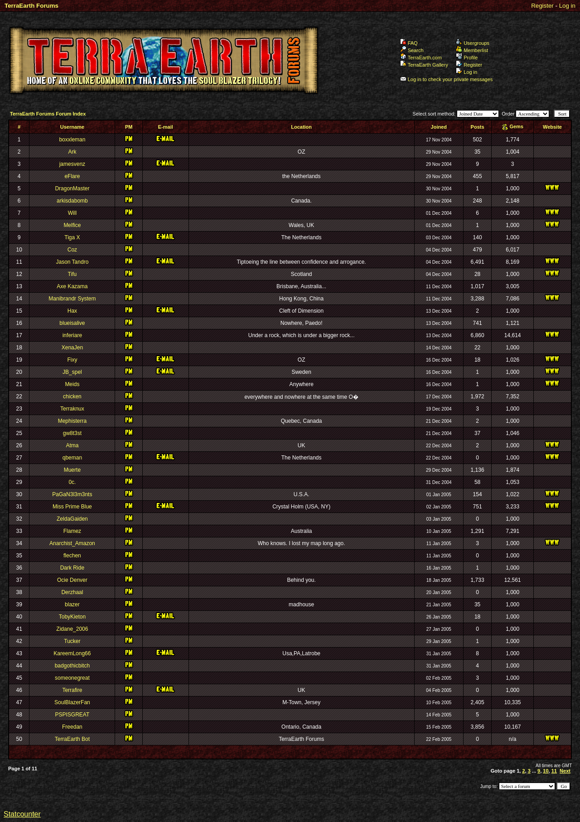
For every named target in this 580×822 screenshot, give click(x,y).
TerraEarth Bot (72, 739)
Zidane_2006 (72, 629)
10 (545, 771)
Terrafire (72, 690)
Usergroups (472, 43)
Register (542, 5)
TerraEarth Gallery (424, 65)
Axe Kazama (72, 286)
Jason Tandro (72, 262)
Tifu (72, 274)
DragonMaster (72, 188)
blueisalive (72, 323)
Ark (72, 152)
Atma (72, 445)
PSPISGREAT (72, 714)
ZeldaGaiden (72, 519)
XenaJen (72, 347)
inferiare (72, 335)
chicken (72, 396)
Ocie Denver (72, 580)
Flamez (72, 531)
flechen (72, 555)
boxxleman (72, 139)
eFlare (72, 176)
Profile (467, 57)
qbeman (72, 458)
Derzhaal (72, 592)
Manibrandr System (72, 298)
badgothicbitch (72, 665)
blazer (72, 604)
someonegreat (72, 678)
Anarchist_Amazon (72, 543)
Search (412, 50)
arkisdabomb (72, 201)
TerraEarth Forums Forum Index (48, 113)
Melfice (72, 225)
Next (565, 771)
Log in (567, 5)
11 (554, 771)
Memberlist (472, 50)
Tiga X (72, 237)
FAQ (409, 43)
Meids (72, 384)
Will (72, 213)
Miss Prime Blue (72, 506)
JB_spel (72, 372)
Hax (72, 311)
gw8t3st (72, 433)
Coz (72, 250)
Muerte (72, 470)
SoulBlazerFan (72, 702)
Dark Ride (72, 568)
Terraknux (72, 409)
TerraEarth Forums (31, 5)
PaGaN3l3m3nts (72, 494)
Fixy (72, 360)
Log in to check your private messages (446, 79)
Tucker (72, 641)
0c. (72, 482)
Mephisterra (72, 421)
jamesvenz (72, 164)
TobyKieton (72, 617)
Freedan (72, 727)
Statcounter (22, 814)
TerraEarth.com (421, 57)
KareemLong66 (72, 653)
